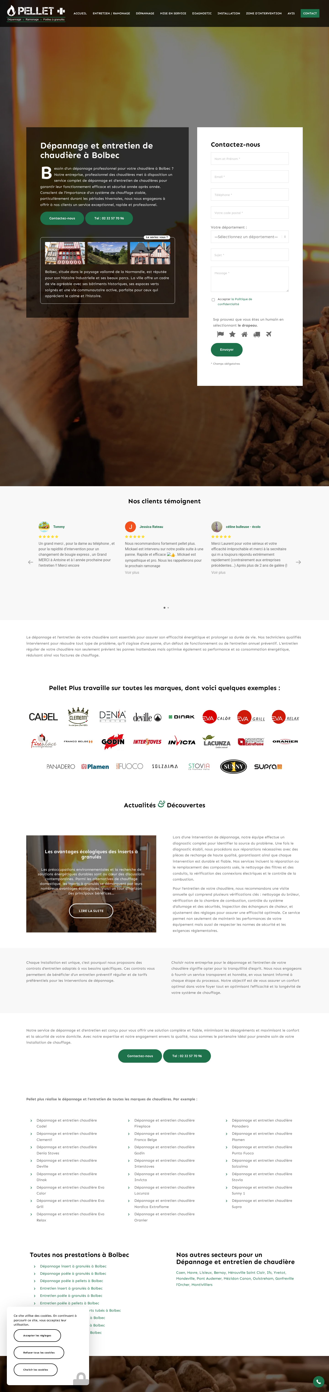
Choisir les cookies (35, 1369)
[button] (318, 1381)
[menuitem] (80, 13)
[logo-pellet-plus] (36, 13)
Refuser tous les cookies (39, 1352)
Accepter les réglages (37, 1335)
